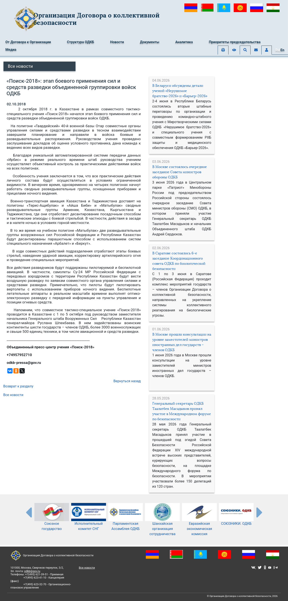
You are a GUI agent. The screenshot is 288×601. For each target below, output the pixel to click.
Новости (117, 42)
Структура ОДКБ (80, 42)
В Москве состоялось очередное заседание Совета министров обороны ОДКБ (179, 172)
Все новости (20, 66)
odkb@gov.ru (32, 571)
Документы (149, 42)
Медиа (10, 50)
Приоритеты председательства (235, 42)
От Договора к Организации (28, 42)
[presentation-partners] (28, 512)
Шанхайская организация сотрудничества (162, 523)
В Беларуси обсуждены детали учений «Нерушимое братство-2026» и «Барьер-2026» (179, 91)
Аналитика (184, 42)
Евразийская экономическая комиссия (199, 523)
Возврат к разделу (18, 386)
